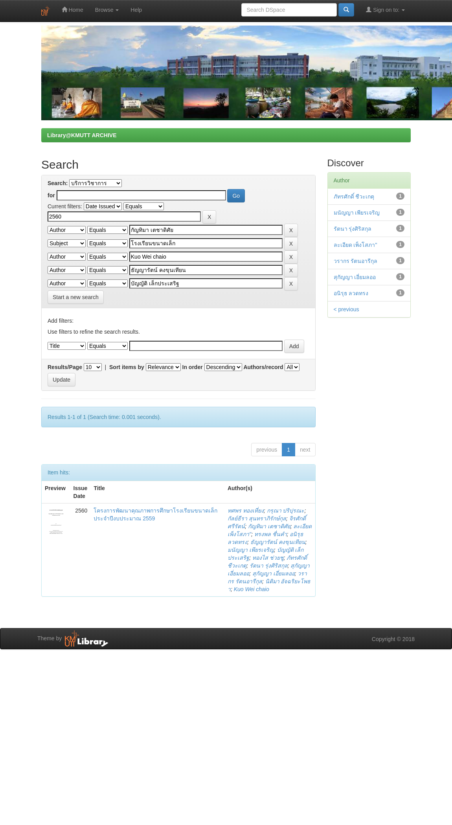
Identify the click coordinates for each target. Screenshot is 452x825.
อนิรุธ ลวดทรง (351, 293)
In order (192, 367)
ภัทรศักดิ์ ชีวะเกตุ (354, 196)
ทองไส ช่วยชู (268, 558)
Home (72, 9)
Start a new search (76, 297)
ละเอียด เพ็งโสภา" (355, 245)
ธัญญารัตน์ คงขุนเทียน (277, 542)
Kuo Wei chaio (251, 589)
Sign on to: (385, 9)
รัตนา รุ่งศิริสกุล (269, 565)
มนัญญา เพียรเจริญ (251, 550)
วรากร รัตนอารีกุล (356, 261)
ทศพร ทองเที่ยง (246, 510)
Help (136, 10)
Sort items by (126, 367)
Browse (107, 10)
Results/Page (65, 367)
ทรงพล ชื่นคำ (270, 534)
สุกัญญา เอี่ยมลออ (273, 573)
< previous (346, 309)
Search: (58, 183)
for (51, 195)
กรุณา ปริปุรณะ (286, 510)
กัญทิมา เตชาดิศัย (269, 526)
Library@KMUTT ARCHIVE (81, 135)
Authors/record (263, 367)
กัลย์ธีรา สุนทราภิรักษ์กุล (257, 518)
